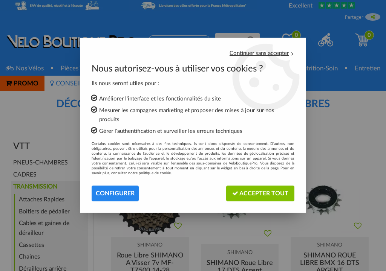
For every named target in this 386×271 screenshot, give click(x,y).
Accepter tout (260, 193)
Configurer (115, 193)
